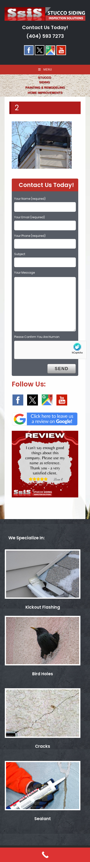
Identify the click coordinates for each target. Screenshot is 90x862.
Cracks (42, 746)
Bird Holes (42, 674)
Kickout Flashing (42, 607)
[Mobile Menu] (45, 69)
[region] (45, 85)
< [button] (6, 84)
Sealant (42, 819)
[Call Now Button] (45, 855)
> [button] (84, 84)
